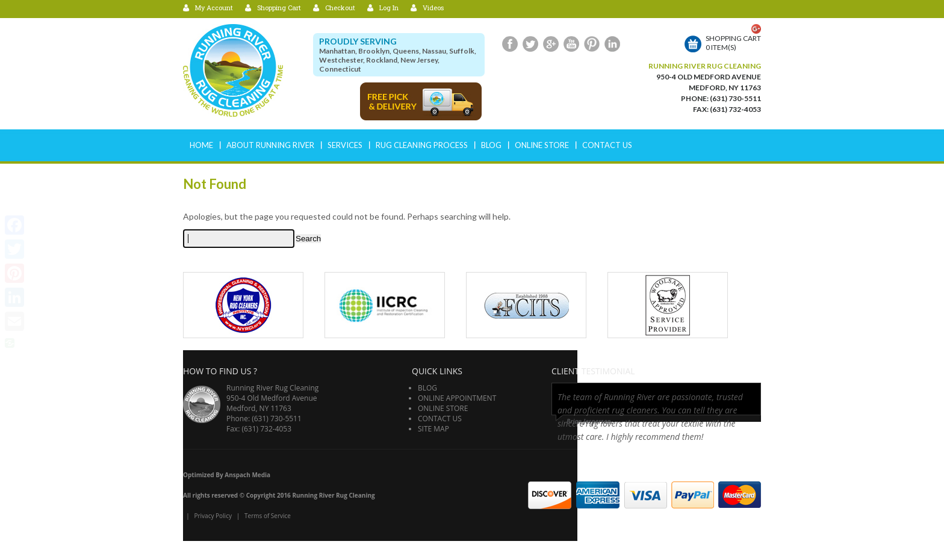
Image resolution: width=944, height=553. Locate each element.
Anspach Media (247, 475)
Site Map (433, 429)
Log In (389, 7)
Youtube (571, 44)
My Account (214, 7)
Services (345, 145)
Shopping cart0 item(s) (733, 43)
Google (551, 44)
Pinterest (592, 44)
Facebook (510, 44)
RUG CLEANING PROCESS (422, 145)
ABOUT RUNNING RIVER (270, 145)
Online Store (542, 145)
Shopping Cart (279, 7)
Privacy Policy (212, 515)
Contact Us (607, 145)
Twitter (530, 44)
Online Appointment (457, 398)
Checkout (340, 7)
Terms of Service (267, 515)
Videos (433, 7)
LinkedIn (612, 44)
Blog (491, 145)
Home (201, 145)
